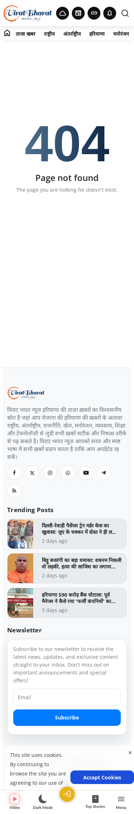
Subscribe (67, 717)
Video (15, 802)
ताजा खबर (25, 33)
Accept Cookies (102, 777)
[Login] (67, 794)
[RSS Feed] (14, 491)
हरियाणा (97, 33)
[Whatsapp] (68, 473)
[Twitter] (32, 473)
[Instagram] (50, 473)
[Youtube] (86, 473)
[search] (125, 13)
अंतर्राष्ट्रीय (72, 33)
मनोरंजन (121, 33)
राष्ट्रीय (49, 33)
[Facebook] (14, 473)
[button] (109, 13)
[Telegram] (103, 473)
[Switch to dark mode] (42, 802)
